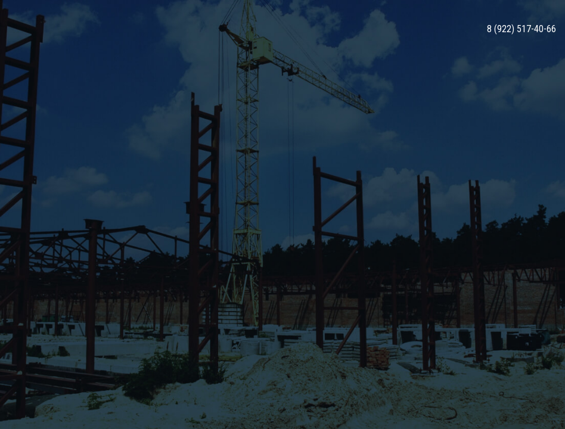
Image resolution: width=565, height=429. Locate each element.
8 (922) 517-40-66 (521, 29)
